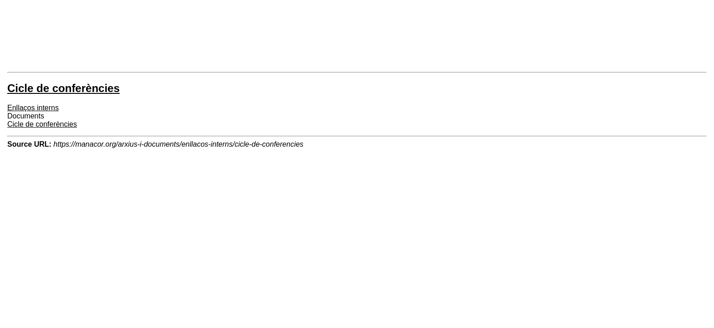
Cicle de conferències (42, 124)
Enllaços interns (33, 108)
